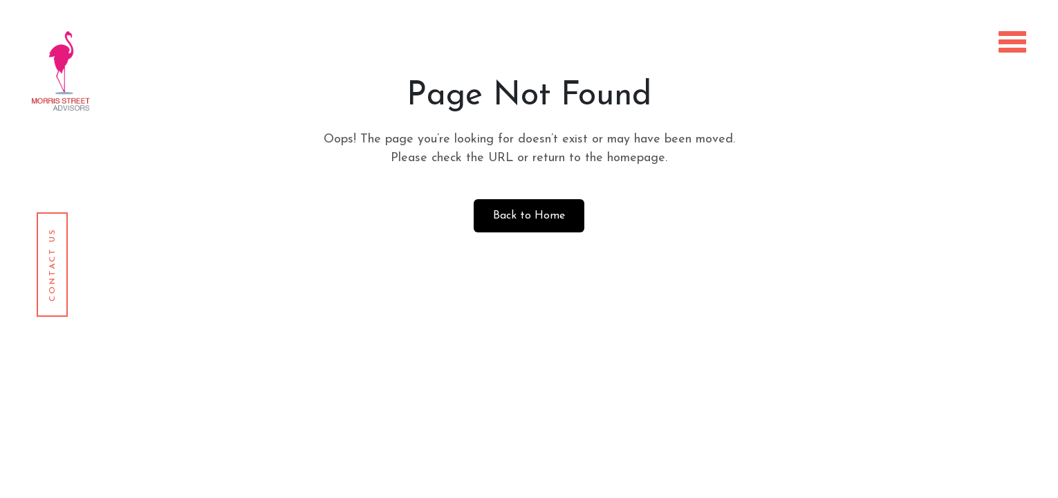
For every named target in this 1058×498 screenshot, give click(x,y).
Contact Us (52, 265)
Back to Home (529, 215)
